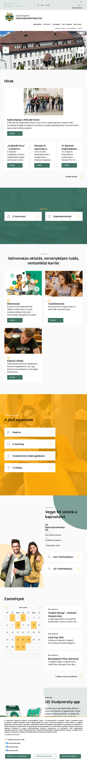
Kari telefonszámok (12, 3)
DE (38, 5)
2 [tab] (35, 67)
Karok (42, 5)
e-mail (21, 6)
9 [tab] (50, 67)
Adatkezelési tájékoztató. (28, 732)
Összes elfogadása (68, 756)
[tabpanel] (43, 50)
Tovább (12, 133)
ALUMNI (79, 28)
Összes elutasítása (44, 756)
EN (82, 5)
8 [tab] (47, 67)
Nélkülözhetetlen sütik (16, 739)
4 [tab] (39, 67)
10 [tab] (52, 67)
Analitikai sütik (13, 747)
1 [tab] (33, 67)
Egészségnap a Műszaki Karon (23, 119)
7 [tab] (45, 67)
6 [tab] (43, 67)
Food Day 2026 (56, 637)
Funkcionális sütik (14, 743)
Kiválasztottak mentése (16, 756)
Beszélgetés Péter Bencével (63, 658)
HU (79, 5)
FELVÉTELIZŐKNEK (60, 28)
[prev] (6, 607)
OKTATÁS (47, 24)
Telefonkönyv (10, 6)
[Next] (81, 50)
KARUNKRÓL (37, 24)
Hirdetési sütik (13, 750)
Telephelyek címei (52, 545)
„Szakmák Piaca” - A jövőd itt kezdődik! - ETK (16, 148)
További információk (11, 734)
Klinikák (47, 5)
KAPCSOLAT (78, 24)
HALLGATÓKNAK (71, 28)
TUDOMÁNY (56, 24)
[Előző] (6, 50)
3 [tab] (37, 67)
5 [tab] (41, 67)
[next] (40, 607)
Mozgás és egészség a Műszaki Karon (42, 148)
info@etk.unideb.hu (53, 540)
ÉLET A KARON (67, 24)
